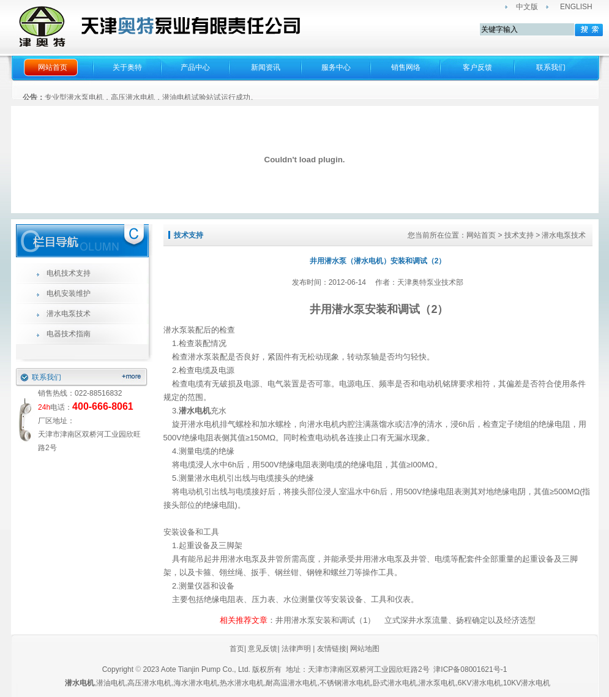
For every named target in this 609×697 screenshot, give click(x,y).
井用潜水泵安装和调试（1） (325, 620)
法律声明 (296, 648)
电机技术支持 (69, 273)
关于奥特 (127, 67)
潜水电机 (323, 424)
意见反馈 (261, 648)
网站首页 (52, 67)
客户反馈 (477, 67)
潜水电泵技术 (69, 313)
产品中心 (195, 67)
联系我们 (551, 67)
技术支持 (519, 235)
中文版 (527, 6)
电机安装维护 (69, 293)
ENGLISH (576, 6)
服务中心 (336, 67)
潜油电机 (110, 683)
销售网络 (405, 67)
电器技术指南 (69, 334)
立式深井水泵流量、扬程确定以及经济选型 (460, 620)
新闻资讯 (265, 67)
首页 (237, 648)
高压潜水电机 (149, 683)
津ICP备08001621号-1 (471, 669)
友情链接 (331, 648)
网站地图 (364, 648)
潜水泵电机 (437, 683)
